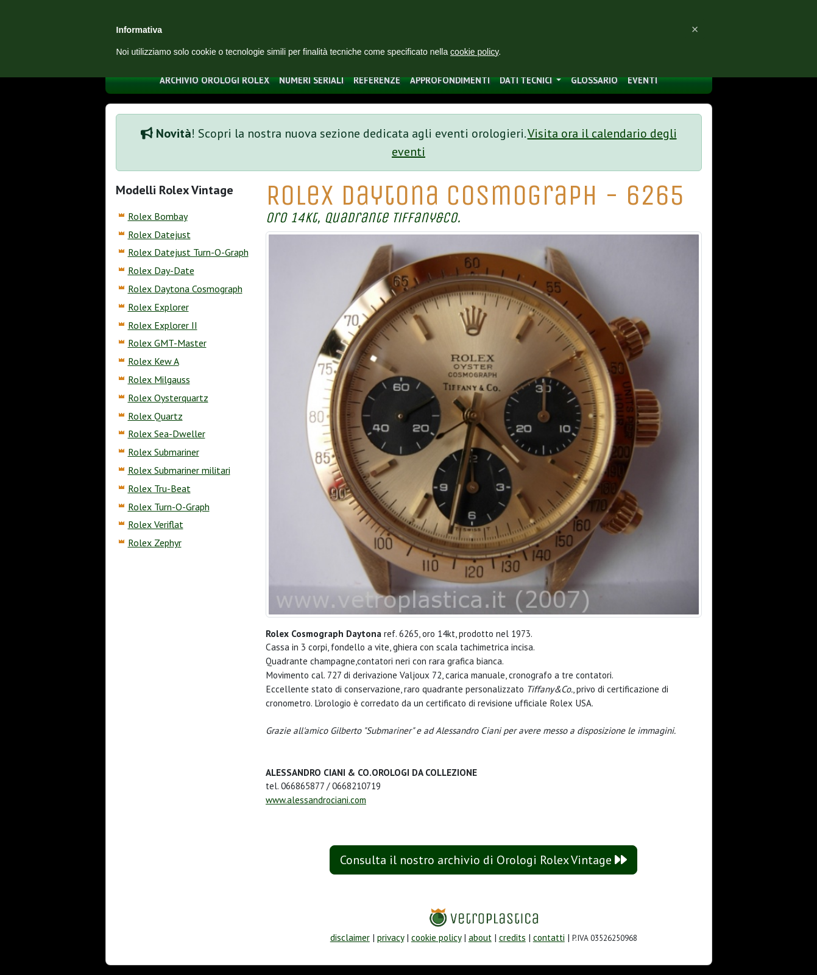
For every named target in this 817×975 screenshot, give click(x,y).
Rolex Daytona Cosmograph (185, 289)
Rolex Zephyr (155, 543)
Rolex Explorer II (162, 325)
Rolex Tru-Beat (159, 488)
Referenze (376, 80)
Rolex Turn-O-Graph (169, 507)
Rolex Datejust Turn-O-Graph (188, 252)
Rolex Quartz (155, 416)
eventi (642, 80)
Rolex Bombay (158, 216)
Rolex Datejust (159, 234)
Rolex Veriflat (155, 524)
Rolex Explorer (158, 307)
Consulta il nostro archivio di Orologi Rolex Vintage (483, 860)
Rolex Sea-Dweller (166, 434)
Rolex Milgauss (159, 379)
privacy (390, 937)
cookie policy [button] (474, 52)
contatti (549, 937)
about (480, 937)
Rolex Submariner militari (179, 470)
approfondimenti (450, 80)
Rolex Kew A (153, 361)
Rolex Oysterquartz (168, 398)
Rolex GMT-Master (167, 343)
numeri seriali (311, 80)
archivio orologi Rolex (214, 80)
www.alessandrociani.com (316, 800)
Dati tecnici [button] (527, 80)
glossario (594, 80)
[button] (695, 29)
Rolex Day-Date (161, 270)
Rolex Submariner (163, 452)
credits (512, 937)
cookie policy (436, 937)
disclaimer (350, 937)
